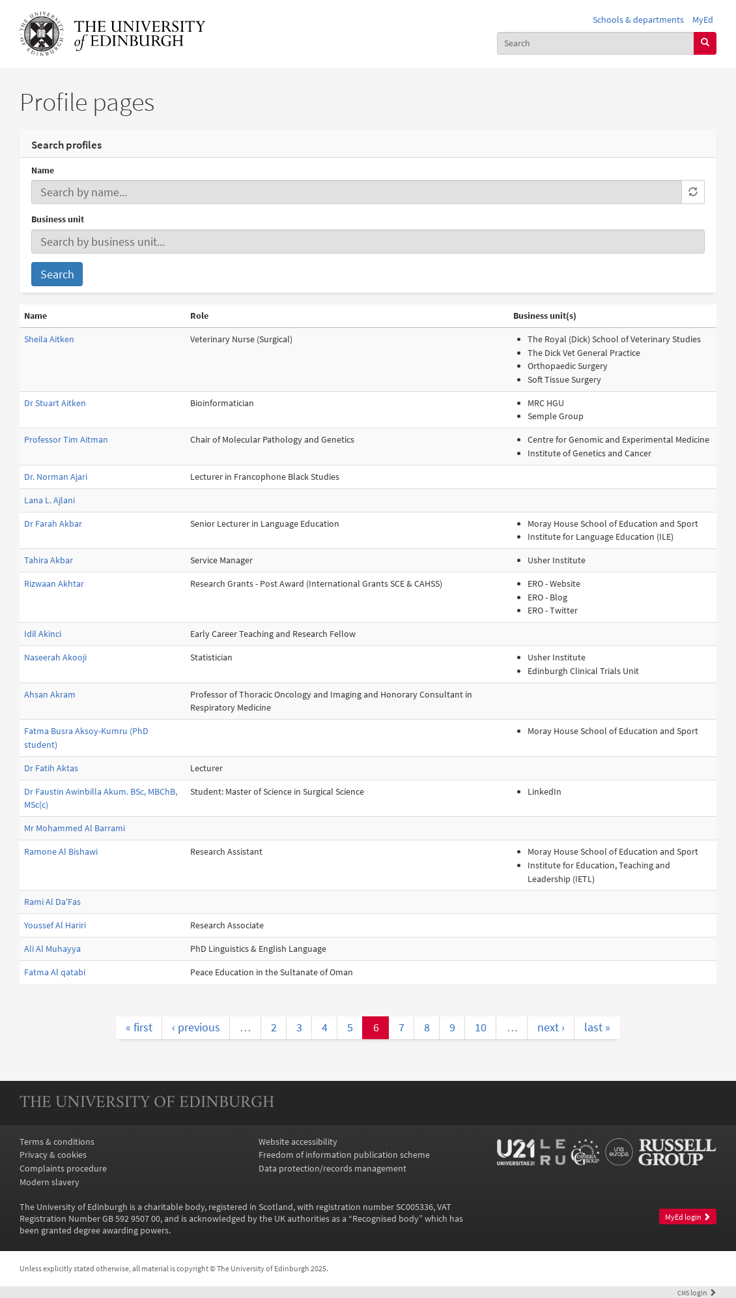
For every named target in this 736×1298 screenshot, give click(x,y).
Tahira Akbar (48, 560)
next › (551, 1027)
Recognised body (385, 1218)
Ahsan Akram (50, 694)
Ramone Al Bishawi (61, 851)
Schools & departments (638, 19)
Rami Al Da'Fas (52, 901)
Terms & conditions (57, 1141)
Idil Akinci (42, 634)
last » (597, 1027)
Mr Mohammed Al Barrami (74, 828)
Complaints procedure (63, 1168)
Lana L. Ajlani (49, 500)
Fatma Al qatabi (54, 972)
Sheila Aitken (49, 339)
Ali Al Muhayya (52, 948)
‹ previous (196, 1027)
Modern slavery (49, 1182)
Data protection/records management (332, 1168)
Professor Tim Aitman (66, 439)
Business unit (57, 219)
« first (139, 1027)
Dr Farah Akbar (53, 523)
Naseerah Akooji (55, 657)
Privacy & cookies (53, 1154)
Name (42, 170)
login (696, 1292)
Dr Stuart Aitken (55, 403)
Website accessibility (298, 1141)
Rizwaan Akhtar (54, 583)
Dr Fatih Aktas (51, 768)
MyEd (702, 19)
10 (481, 1027)
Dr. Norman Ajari (55, 476)
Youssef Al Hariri (55, 925)
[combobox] (595, 43)
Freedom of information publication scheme (344, 1154)
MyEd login (688, 1217)
